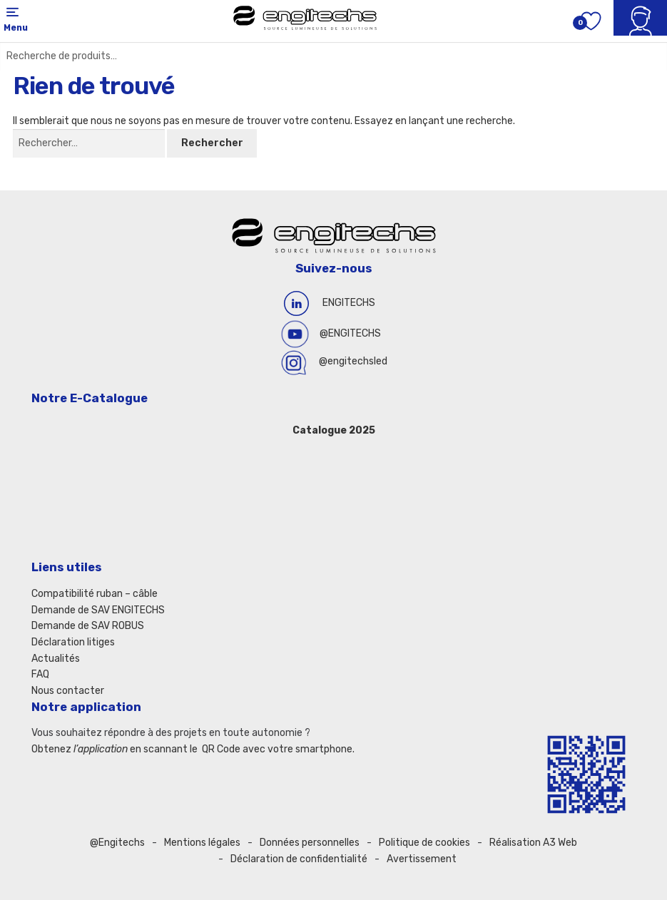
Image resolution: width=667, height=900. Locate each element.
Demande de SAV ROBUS (87, 626)
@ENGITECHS (350, 333)
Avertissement (422, 859)
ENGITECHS (348, 303)
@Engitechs (117, 843)
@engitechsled (353, 361)
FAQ (40, 674)
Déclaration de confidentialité (298, 859)
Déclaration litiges (73, 642)
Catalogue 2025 (333, 430)
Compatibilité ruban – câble (94, 594)
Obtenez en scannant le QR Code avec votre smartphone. (193, 749)
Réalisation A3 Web (533, 843)
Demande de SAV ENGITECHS (98, 610)
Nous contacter (67, 691)
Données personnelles (310, 843)
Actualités (55, 659)
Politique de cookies (424, 843)
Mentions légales (202, 843)
